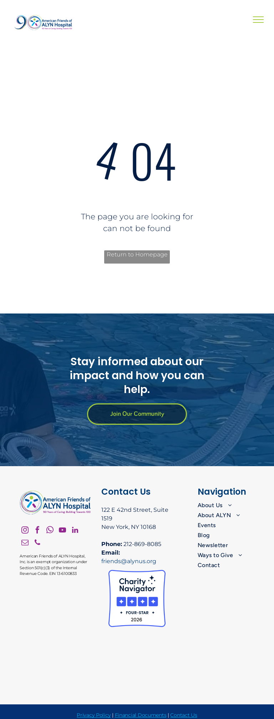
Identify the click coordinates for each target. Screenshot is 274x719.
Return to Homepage (137, 254)
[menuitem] (226, 505)
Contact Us (183, 715)
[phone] (37, 543)
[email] (25, 543)
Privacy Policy (94, 715)
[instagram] (25, 531)
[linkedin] (75, 531)
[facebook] (37, 531)
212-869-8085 (142, 544)
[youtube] (62, 531)
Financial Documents (141, 715)
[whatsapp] (50, 531)
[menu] (258, 19)
